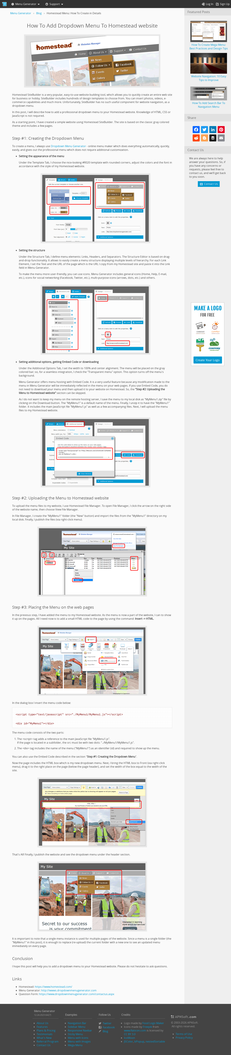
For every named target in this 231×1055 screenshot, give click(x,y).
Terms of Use (184, 1034)
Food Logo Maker (153, 1023)
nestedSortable (155, 1041)
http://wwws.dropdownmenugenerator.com (68, 990)
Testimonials (44, 1034)
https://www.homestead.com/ (53, 987)
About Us (42, 1023)
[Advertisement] (207, 245)
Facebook (109, 1027)
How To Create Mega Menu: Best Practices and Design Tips (209, 44)
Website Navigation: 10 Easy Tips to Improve (208, 76)
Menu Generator (23, 4)
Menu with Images (79, 1041)
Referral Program (47, 1041)
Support (52, 4)
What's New (44, 1038)
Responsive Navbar (80, 1030)
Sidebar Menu (76, 1027)
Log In (207, 4)
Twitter (107, 1023)
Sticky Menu (75, 1034)
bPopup (139, 1041)
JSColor (128, 1041)
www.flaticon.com (135, 1030)
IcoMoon (129, 1038)
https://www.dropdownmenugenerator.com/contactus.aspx (76, 994)
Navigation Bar (77, 1023)
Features (42, 1027)
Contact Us (43, 1045)
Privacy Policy (184, 1037)
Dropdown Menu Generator (68, 146)
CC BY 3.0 (130, 1034)
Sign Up (223, 4)
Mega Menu (75, 1045)
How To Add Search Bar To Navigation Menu (208, 103)
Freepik (147, 1027)
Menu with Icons (78, 1038)
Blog (105, 1031)
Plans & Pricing (46, 1030)
